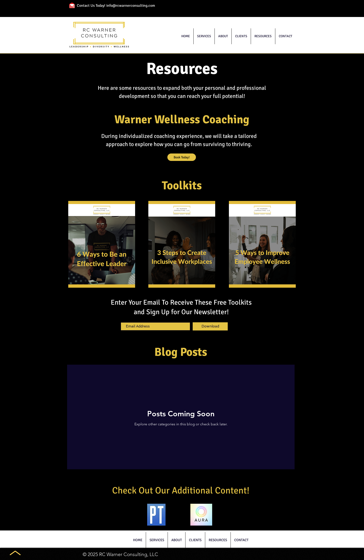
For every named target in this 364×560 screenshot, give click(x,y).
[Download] (210, 326)
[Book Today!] (181, 157)
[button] (204, 36)
